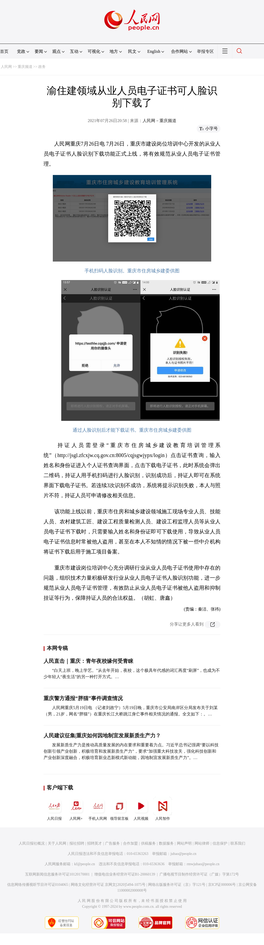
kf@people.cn (84, 864)
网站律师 (202, 843)
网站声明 (184, 843)
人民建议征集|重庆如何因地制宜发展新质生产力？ (102, 735)
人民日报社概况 (32, 843)
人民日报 (54, 809)
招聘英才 (94, 843)
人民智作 (162, 809)
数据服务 (166, 843)
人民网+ (76, 809)
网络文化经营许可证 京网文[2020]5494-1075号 (108, 885)
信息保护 (220, 843)
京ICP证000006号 (222, 885)
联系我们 (237, 843)
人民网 (6, 67)
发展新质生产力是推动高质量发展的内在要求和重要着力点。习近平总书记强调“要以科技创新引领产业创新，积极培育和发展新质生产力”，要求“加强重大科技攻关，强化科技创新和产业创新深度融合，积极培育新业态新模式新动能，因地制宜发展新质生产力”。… (131, 751)
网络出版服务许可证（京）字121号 (176, 885)
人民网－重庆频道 (159, 120)
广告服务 (112, 843)
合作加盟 (130, 843)
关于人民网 (57, 843)
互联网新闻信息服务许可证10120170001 (57, 874)
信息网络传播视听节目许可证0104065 (37, 885)
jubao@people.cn (183, 854)
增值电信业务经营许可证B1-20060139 (124, 874)
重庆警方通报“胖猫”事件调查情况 (83, 698)
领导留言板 (119, 809)
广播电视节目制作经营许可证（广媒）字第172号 (199, 874)
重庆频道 (25, 67)
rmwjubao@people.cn (203, 864)
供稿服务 (148, 843)
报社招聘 (76, 843)
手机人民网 (97, 809)
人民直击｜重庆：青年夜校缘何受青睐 (88, 661)
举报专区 (205, 51)
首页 (4, 51)
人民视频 (141, 809)
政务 (42, 67)
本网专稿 (57, 648)
